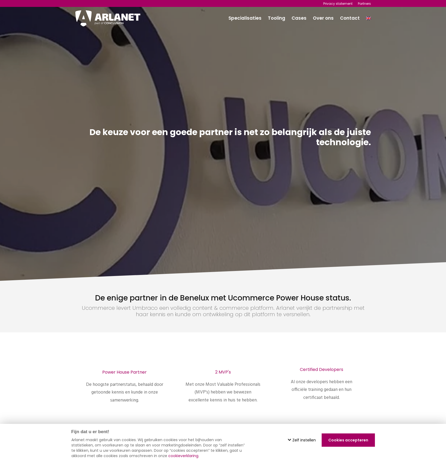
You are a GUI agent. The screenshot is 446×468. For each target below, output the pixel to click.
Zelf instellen (302, 440)
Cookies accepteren (348, 440)
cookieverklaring (183, 455)
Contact (350, 18)
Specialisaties (244, 18)
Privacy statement (338, 3)
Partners (364, 3)
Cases (299, 18)
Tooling (276, 18)
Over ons (323, 18)
